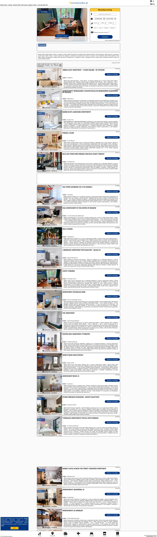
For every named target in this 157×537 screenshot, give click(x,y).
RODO (2, 525)
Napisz (155, 536)
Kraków (40, 71)
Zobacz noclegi (112, 74)
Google (26, 518)
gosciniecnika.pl (78, 3)
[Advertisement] (78, 452)
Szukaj (105, 37)
